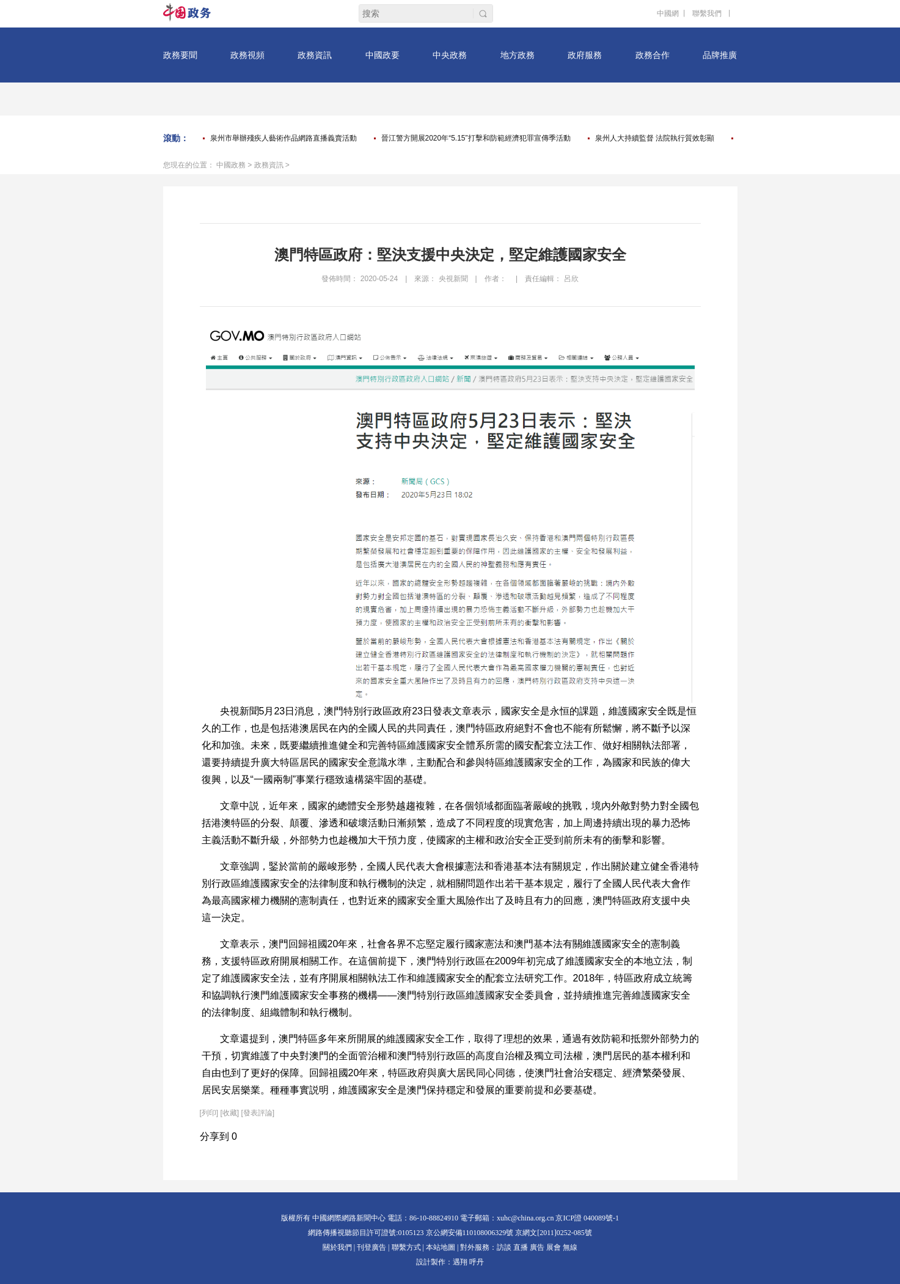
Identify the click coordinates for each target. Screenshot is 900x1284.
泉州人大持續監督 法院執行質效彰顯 (654, 138)
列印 (209, 1113)
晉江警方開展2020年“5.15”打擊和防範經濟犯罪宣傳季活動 (476, 138)
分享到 (214, 1136)
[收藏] (230, 1113)
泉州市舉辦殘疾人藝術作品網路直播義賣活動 (283, 138)
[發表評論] (258, 1113)
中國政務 (231, 165)
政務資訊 (269, 165)
